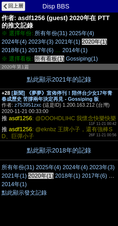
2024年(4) (14, 42)
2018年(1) (14, 50)
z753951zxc (27, 105)
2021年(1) (67, 42)
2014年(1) (74, 50)
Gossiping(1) (82, 59)
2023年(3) (40, 42)
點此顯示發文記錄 (24, 193)
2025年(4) (81, 33)
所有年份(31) (51, 33)
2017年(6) (40, 50)
